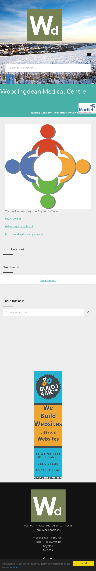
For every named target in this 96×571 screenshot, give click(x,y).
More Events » (48, 280)
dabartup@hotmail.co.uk (19, 226)
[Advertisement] (23, 353)
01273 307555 (13, 218)
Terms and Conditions (48, 530)
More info (14, 567)
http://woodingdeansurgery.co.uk (24, 234)
